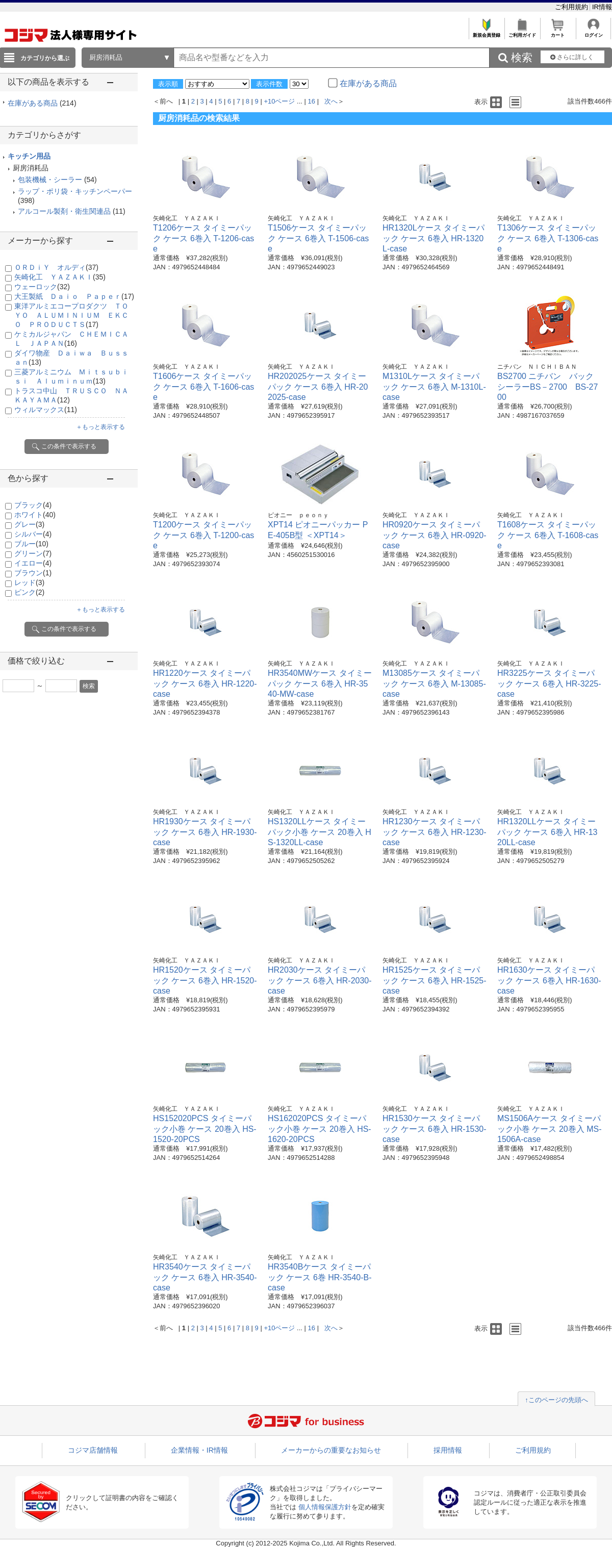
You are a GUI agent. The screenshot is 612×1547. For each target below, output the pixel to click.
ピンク (29, 592)
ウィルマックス (45, 409)
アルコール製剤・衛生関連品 (64, 211)
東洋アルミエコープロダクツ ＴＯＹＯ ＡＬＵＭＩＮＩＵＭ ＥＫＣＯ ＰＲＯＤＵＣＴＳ (71, 315)
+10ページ (279, 101)
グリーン (33, 553)
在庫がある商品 (42, 103)
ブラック (33, 505)
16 (311, 101)
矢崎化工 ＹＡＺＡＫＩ (60, 277)
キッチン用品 (29, 156)
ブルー (31, 544)
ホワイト (35, 515)
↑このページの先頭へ (556, 1400)
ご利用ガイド (522, 32)
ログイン (593, 32)
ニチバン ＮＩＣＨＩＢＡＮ (537, 366)
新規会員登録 (486, 32)
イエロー (33, 563)
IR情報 (602, 7)
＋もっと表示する (100, 426)
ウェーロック (42, 287)
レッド (29, 582)
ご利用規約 (572, 7)
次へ (331, 101)
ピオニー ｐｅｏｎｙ (298, 515)
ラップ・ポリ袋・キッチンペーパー (75, 191)
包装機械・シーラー (50, 179)
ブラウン (33, 573)
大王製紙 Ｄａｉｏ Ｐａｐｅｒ (74, 296)
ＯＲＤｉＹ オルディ (56, 267)
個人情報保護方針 (324, 1507)
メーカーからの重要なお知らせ (331, 1450)
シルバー (33, 534)
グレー (29, 524)
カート (557, 32)
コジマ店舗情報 (93, 1450)
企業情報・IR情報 (199, 1450)
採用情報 (448, 1450)
